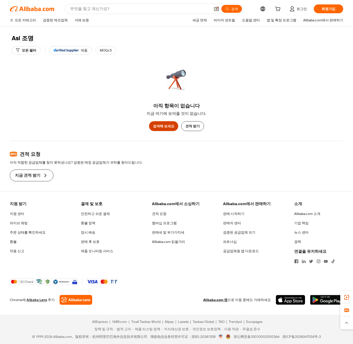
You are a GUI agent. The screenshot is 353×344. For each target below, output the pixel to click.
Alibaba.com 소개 (307, 214)
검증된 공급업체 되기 (239, 232)
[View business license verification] (220, 336)
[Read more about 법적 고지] (122, 329)
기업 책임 (301, 223)
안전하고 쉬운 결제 (95, 214)
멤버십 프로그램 (164, 223)
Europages (254, 322)
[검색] (231, 9)
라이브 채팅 (19, 223)
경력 (297, 242)
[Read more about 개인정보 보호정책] (205, 329)
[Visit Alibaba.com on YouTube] (326, 261)
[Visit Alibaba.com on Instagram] (318, 261)
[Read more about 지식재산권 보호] (175, 329)
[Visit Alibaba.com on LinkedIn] (304, 261)
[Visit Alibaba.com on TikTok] (333, 261)
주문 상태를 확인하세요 (28, 232)
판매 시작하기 (233, 214)
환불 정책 (88, 223)
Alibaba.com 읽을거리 (168, 242)
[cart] (278, 10)
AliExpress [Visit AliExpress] (100, 322)
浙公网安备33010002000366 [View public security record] (256, 337)
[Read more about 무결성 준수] (250, 329)
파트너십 (230, 242)
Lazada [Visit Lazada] (183, 322)
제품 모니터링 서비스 (97, 251)
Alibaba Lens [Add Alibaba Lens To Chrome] (36, 300)
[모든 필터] (26, 50)
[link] (346, 297)
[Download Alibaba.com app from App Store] (290, 300)
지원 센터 (17, 214)
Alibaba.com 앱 (215, 300)
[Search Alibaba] (140, 9)
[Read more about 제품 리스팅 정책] (146, 329)
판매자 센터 (232, 223)
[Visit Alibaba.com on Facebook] (296, 261)
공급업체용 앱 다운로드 (241, 251)
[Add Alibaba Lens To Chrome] (76, 300)
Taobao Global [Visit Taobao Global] (203, 322)
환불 (13, 242)
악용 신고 (17, 251)
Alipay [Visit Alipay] (169, 322)
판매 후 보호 (90, 242)
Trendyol (235, 322)
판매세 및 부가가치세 (168, 232)
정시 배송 (88, 232)
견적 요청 (159, 214)
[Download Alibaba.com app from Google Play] (326, 300)
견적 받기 (192, 126)
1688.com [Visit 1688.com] (119, 322)
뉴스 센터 (301, 232)
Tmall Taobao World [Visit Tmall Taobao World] (146, 322)
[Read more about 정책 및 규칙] (103, 329)
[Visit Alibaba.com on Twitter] (311, 261)
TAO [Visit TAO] (221, 322)
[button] (216, 9)
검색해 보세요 (163, 126)
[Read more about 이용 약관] (230, 329)
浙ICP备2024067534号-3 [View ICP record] (301, 337)
